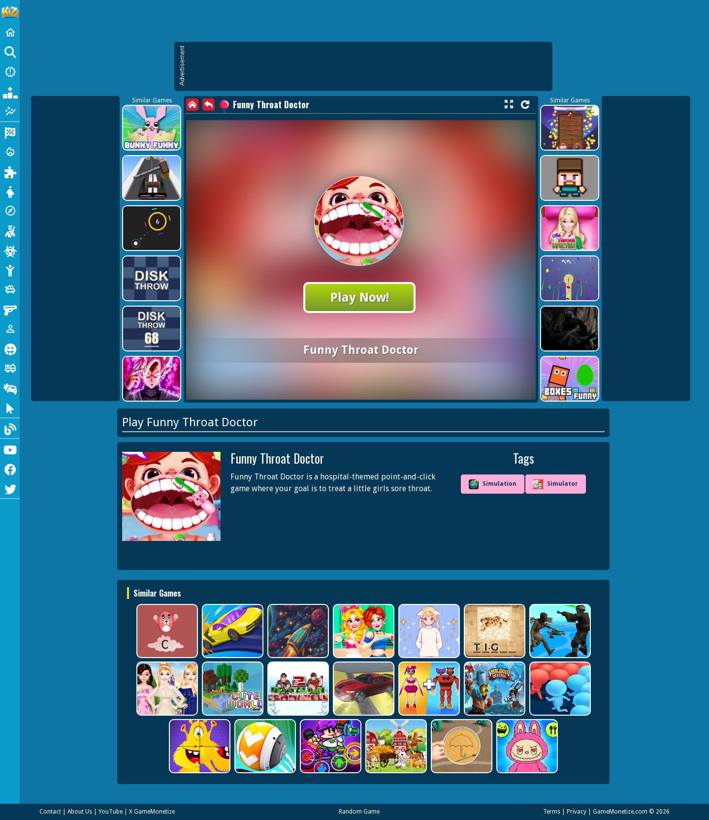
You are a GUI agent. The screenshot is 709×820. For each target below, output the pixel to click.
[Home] (10, 32)
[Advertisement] (368, 66)
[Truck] (10, 368)
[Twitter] (10, 488)
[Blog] (10, 428)
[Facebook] (10, 468)
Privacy (576, 811)
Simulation (492, 484)
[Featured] (10, 111)
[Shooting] (10, 230)
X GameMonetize (152, 811)
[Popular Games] (10, 91)
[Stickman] (10, 270)
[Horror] (10, 348)
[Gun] (10, 309)
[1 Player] (10, 329)
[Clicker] (10, 407)
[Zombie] (10, 250)
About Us (79, 811)
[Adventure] (10, 211)
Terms (551, 811)
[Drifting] (10, 388)
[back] (208, 104)
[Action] (10, 151)
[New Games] (10, 72)
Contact (50, 811)
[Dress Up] (10, 191)
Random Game (359, 811)
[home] (192, 104)
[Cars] (10, 289)
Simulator (555, 484)
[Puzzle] (10, 171)
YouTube (110, 811)
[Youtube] (10, 449)
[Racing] (10, 132)
